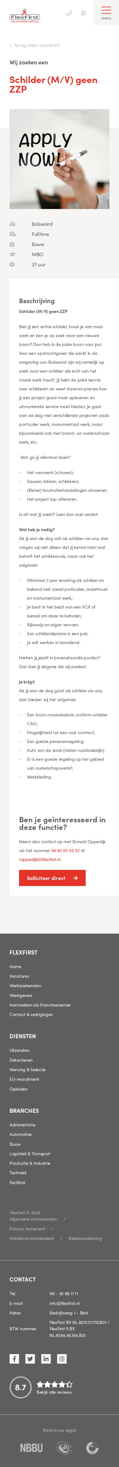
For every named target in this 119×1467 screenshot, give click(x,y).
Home (15, 966)
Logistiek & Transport (30, 1153)
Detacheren (21, 1060)
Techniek (18, 1172)
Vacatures (19, 976)
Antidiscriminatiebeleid (32, 1238)
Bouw (15, 1144)
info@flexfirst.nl (64, 1303)
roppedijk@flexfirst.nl (39, 859)
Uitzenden (19, 1050)
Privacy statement (27, 1228)
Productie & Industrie (30, 1163)
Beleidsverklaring (85, 1238)
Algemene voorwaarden (33, 1219)
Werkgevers (21, 995)
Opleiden (19, 1089)
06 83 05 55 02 (65, 850)
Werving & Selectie (28, 1069)
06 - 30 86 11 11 (64, 1293)
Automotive (21, 1134)
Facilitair (17, 1182)
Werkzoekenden (25, 985)
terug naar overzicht (36, 44)
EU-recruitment (24, 1079)
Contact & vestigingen (31, 1014)
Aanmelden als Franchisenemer (40, 1004)
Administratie (22, 1124)
